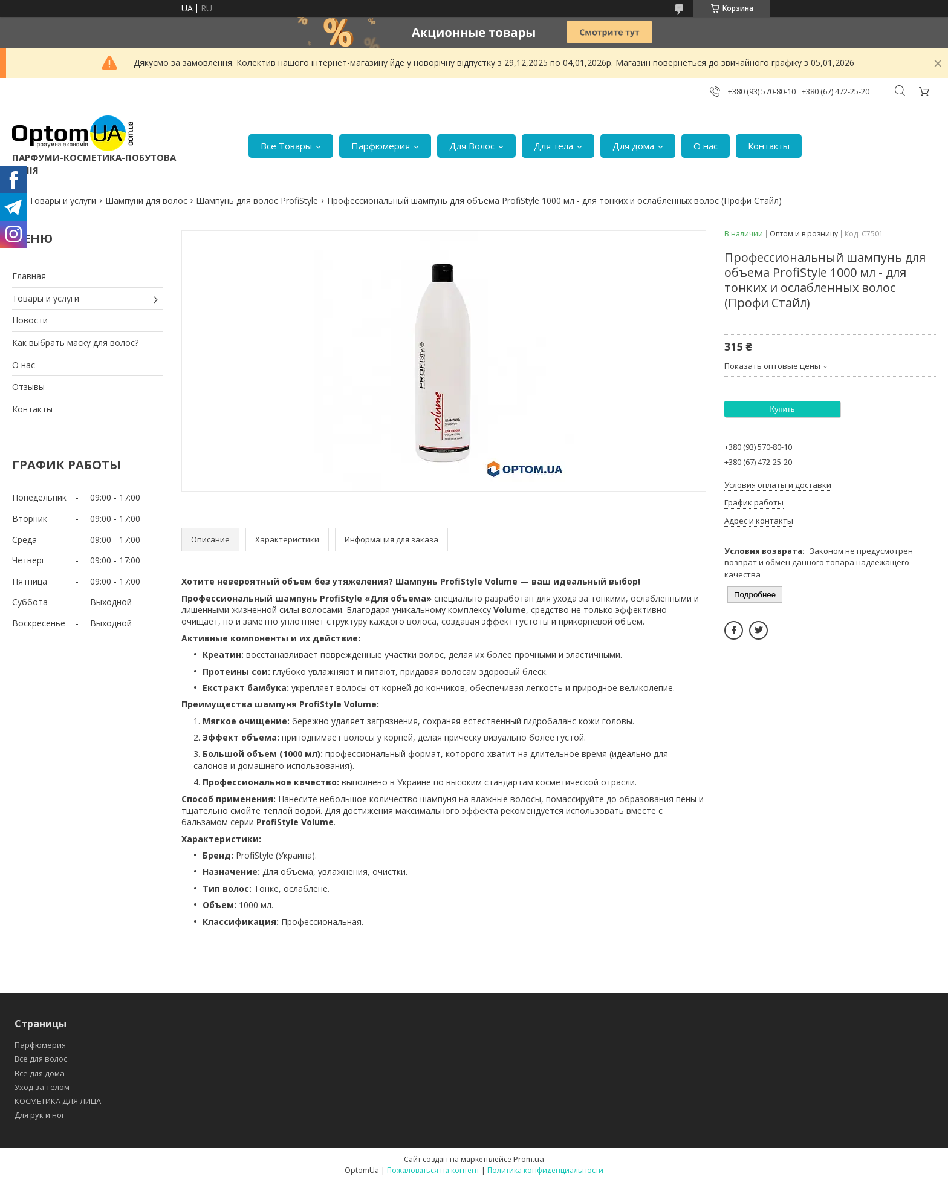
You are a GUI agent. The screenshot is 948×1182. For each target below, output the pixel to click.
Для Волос (472, 146)
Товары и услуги (62, 200)
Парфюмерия (380, 146)
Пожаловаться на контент (433, 1170)
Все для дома (40, 1073)
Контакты (769, 146)
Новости (30, 320)
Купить (782, 409)
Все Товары (286, 146)
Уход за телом (42, 1087)
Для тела (553, 146)
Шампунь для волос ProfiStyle (257, 200)
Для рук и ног (40, 1114)
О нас (705, 146)
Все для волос (41, 1058)
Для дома (633, 146)
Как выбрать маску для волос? (75, 342)
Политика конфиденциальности (545, 1170)
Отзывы (28, 386)
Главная (29, 276)
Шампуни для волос (146, 200)
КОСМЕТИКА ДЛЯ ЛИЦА (58, 1101)
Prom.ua (528, 1159)
